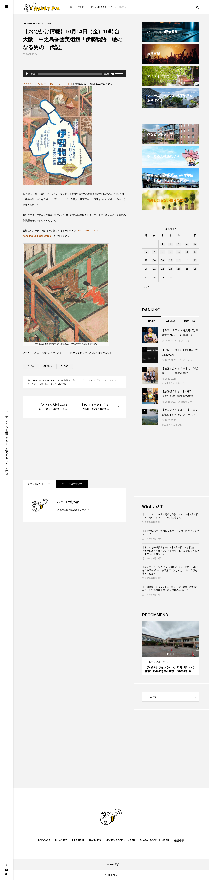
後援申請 (179, 840)
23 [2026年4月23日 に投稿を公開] (170, 268)
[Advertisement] (74, 449)
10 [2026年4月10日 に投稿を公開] (178, 252)
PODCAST (44, 840)
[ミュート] (112, 73)
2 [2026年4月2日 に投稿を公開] (170, 244)
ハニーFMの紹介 (111, 864)
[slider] (70, 74)
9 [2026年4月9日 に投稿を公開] (170, 252)
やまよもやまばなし (172, 424)
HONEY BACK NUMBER (120, 840)
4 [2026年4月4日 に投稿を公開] (187, 244)
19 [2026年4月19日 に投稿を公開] (195, 260)
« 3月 (147, 286)
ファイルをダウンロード (35, 83)
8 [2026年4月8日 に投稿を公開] (162, 252)
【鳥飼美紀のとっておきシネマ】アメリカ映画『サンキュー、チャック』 (170, 532)
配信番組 (63, 384)
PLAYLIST (61, 840)
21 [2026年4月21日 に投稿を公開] (154, 268)
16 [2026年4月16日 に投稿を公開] (170, 260)
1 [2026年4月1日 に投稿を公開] (162, 244)
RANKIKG (95, 840)
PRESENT (78, 840)
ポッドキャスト (51, 384)
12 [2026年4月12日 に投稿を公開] (195, 252)
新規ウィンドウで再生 (61, 83)
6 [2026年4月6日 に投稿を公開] (146, 252)
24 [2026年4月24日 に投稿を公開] (178, 268)
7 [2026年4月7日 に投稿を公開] (154, 252)
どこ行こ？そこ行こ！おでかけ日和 (84, 380)
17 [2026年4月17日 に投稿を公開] (178, 260)
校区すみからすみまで (173, 383)
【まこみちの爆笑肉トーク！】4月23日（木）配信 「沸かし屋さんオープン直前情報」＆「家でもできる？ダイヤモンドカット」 (170, 550)
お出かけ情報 (62, 380)
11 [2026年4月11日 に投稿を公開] (187, 252)
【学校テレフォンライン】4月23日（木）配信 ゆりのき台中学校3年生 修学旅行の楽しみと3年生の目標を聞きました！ (170, 570)
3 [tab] (174, 654)
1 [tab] (168, 654)
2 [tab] (171, 654)
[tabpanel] (170, 648)
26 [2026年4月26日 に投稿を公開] (195, 268)
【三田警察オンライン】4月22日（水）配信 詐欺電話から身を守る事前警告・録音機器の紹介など (170, 589)
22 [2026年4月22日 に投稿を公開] (162, 268)
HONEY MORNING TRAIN (43, 380)
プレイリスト (185, 360)
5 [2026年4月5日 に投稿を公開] (195, 244)
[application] (74, 73)
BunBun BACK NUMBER (154, 840)
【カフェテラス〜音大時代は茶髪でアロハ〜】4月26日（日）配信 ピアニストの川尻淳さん (170, 516)
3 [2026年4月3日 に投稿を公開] (178, 244)
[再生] (27, 73)
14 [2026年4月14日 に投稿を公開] (154, 260)
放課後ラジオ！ (186, 401)
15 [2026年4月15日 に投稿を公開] (162, 260)
